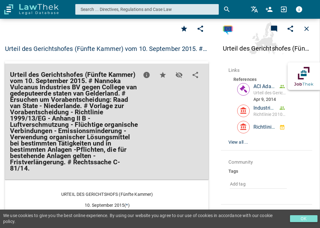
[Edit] (200, 28)
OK (304, 218)
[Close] (306, 28)
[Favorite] (184, 28)
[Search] (227, 9)
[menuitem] (255, 9)
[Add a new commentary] (274, 28)
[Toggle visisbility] (179, 75)
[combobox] (147, 9)
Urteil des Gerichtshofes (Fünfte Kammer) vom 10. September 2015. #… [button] (106, 49)
